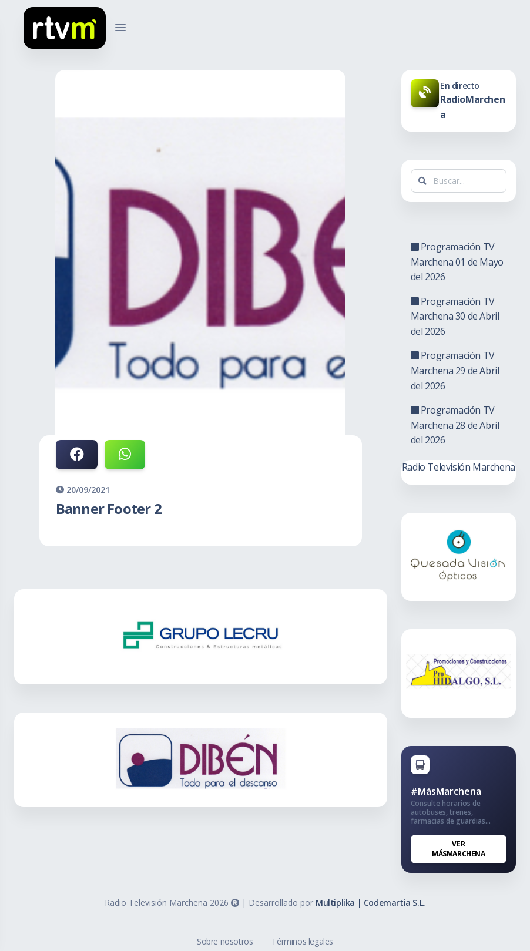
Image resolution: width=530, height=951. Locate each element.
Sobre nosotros (225, 941)
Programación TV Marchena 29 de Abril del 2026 (455, 370)
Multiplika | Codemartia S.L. (370, 902)
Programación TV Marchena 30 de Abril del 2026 (455, 316)
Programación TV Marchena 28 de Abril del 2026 (455, 425)
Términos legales (302, 941)
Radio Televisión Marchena (458, 467)
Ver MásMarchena (458, 849)
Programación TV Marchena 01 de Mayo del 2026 (457, 261)
